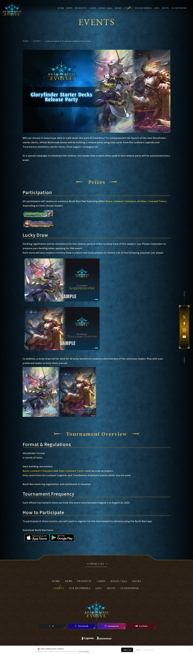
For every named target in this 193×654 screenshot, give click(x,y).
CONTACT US (95, 564)
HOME (25, 41)
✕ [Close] (190, 648)
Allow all (127, 650)
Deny (138, 650)
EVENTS (37, 41)
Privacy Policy (84, 651)
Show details (149, 650)
